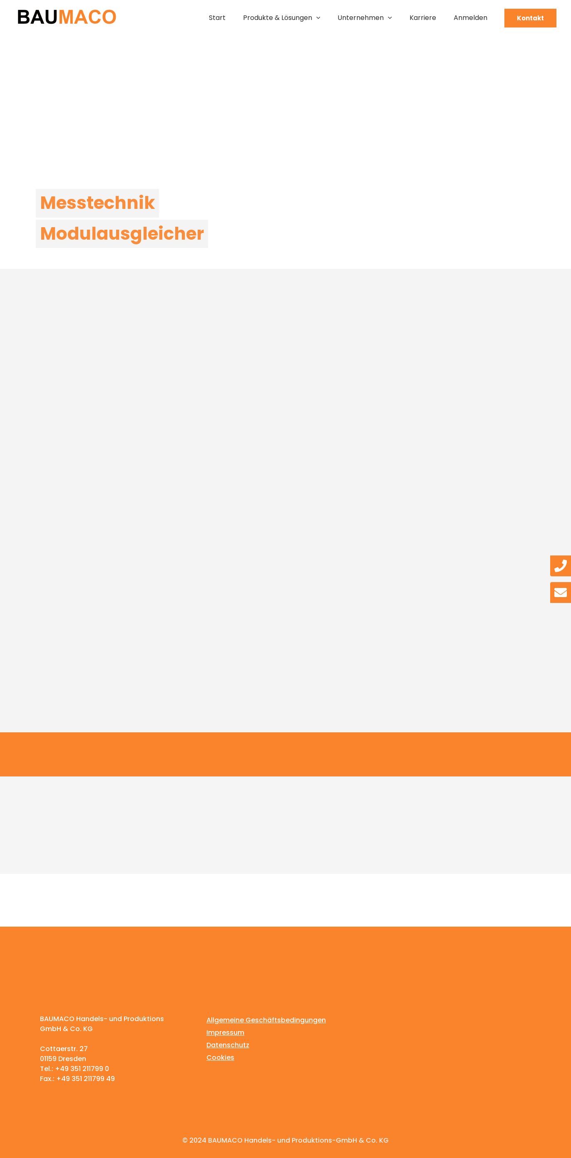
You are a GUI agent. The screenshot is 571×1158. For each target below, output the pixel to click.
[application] (316, 18)
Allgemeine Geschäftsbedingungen (266, 1020)
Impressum (225, 1032)
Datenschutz (227, 1045)
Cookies (220, 1057)
